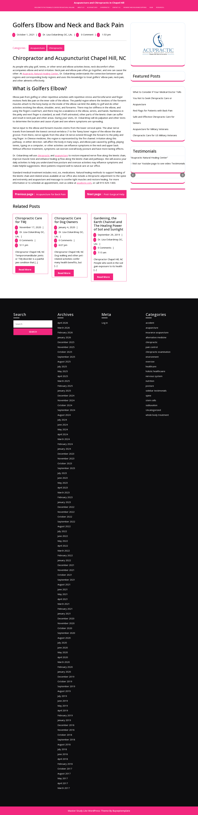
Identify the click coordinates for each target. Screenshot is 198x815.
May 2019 (68, 649)
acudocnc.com (83, 182)
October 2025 (69, 425)
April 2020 (68, 619)
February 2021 (69, 588)
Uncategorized (157, 462)
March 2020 (68, 622)
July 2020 (68, 610)
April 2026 (68, 407)
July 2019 (68, 643)
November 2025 (70, 422)
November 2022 (70, 527)
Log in (111, 407)
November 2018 (70, 665)
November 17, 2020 (31, 227)
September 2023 (70, 499)
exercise (155, 431)
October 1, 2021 (25, 34)
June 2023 (68, 505)
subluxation (156, 459)
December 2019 (70, 631)
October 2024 (69, 459)
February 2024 (69, 483)
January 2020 (69, 628)
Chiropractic (104, 7)
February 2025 (69, 447)
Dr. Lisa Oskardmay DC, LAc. (57, 34)
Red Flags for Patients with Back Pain (152, 109)
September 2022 (70, 533)
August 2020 (69, 606)
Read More (26, 270)
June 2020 (68, 613)
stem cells (156, 456)
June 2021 (68, 576)
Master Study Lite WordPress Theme (88, 810)
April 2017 (68, 699)
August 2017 (69, 693)
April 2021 (68, 582)
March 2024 (68, 480)
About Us (80, 7)
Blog (151, 7)
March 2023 (68, 514)
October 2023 (69, 496)
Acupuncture (92, 7)
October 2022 (69, 530)
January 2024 (69, 487)
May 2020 (68, 616)
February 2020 (69, 625)
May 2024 (68, 474)
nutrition (155, 443)
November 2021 (70, 563)
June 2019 (68, 646)
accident (155, 407)
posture (155, 447)
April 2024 (68, 477)
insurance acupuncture (160, 413)
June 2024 (68, 471)
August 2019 (69, 640)
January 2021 (69, 591)
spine (154, 453)
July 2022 (68, 539)
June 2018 (68, 680)
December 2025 (70, 419)
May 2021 (68, 579)
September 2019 (70, 637)
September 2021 (70, 570)
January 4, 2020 (67, 227)
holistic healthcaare (159, 437)
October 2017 (69, 690)
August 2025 (69, 431)
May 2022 (68, 545)
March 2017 (68, 702)
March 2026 (68, 410)
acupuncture (37, 48)
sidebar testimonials (159, 450)
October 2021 (69, 567)
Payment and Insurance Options (134, 7)
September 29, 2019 (109, 234)
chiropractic (55, 48)
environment (157, 428)
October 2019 (69, 634)
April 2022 (68, 548)
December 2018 (70, 662)
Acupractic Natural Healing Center (40, 73)
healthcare (156, 434)
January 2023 (69, 520)
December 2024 (70, 453)
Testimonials (144, 150)
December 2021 (70, 560)
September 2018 (70, 671)
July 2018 (68, 677)
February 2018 (69, 686)
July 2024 (68, 468)
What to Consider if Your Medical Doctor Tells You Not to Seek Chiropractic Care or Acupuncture (157, 97)
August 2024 (69, 465)
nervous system (158, 440)
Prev (133, 174)
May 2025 (68, 437)
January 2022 (69, 557)
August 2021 (69, 573)
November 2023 (70, 493)
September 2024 (70, 462)
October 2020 (69, 600)
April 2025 (68, 440)
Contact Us (116, 7)
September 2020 (70, 603)
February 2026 (69, 413)
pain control (156, 422)
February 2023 (69, 517)
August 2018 (69, 674)
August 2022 (69, 536)
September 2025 (70, 428)
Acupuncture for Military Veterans (150, 128)
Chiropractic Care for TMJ (28, 220)
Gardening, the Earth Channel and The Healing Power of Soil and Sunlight (108, 223)
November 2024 (70, 456)
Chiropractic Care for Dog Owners (67, 220)
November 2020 (70, 597)
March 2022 (68, 551)
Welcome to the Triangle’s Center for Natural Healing (54, 7)
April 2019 (68, 653)
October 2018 (69, 668)
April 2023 (68, 511)
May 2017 (68, 696)
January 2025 (69, 450)
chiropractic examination (160, 425)
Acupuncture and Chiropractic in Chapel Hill (99, 2)
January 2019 (69, 659)
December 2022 (70, 524)
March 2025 (68, 443)
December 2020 (70, 594)
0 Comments (27, 240)
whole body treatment (160, 465)
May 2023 (68, 508)
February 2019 (69, 656)
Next (182, 174)
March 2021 (68, 585)
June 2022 (68, 542)
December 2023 (70, 490)
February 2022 (69, 554)
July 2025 (68, 434)
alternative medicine (159, 416)
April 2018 (68, 683)
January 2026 (69, 416)
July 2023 (68, 502)
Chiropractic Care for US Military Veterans (155, 134)
